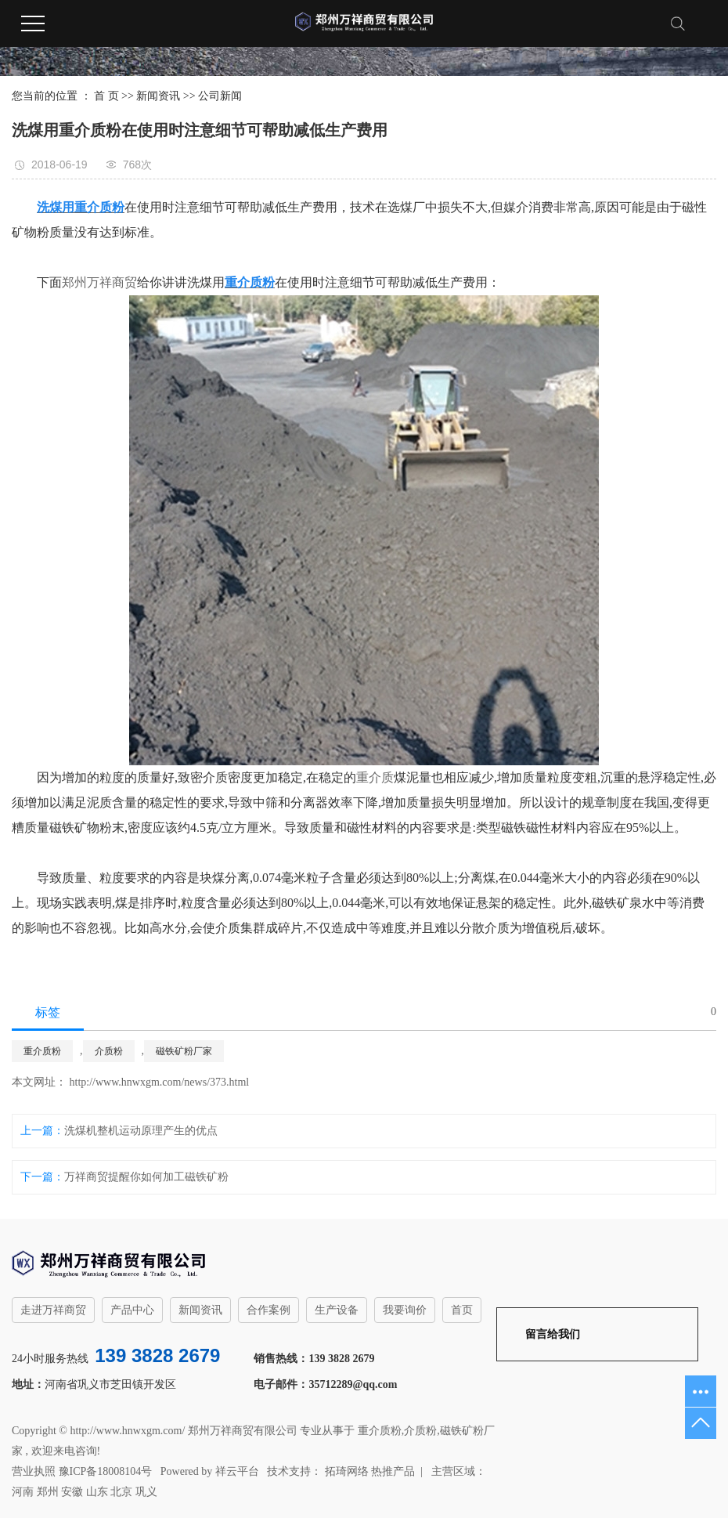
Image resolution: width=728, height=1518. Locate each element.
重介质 (375, 777)
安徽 (72, 1492)
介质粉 (109, 1051)
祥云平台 (237, 1471)
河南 (23, 1492)
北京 (121, 1492)
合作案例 (268, 1310)
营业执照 (34, 1471)
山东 (97, 1492)
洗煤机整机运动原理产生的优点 (141, 1131)
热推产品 (393, 1471)
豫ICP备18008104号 (106, 1471)
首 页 (106, 96)
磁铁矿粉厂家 (184, 1051)
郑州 (48, 1492)
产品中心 (132, 1310)
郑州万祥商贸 (99, 282)
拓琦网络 (345, 1471)
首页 (462, 1310)
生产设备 (337, 1310)
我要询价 (405, 1310)
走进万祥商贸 (53, 1310)
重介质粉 (42, 1051)
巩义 (146, 1492)
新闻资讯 (158, 96)
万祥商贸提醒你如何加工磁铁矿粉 (146, 1177)
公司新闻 (220, 96)
